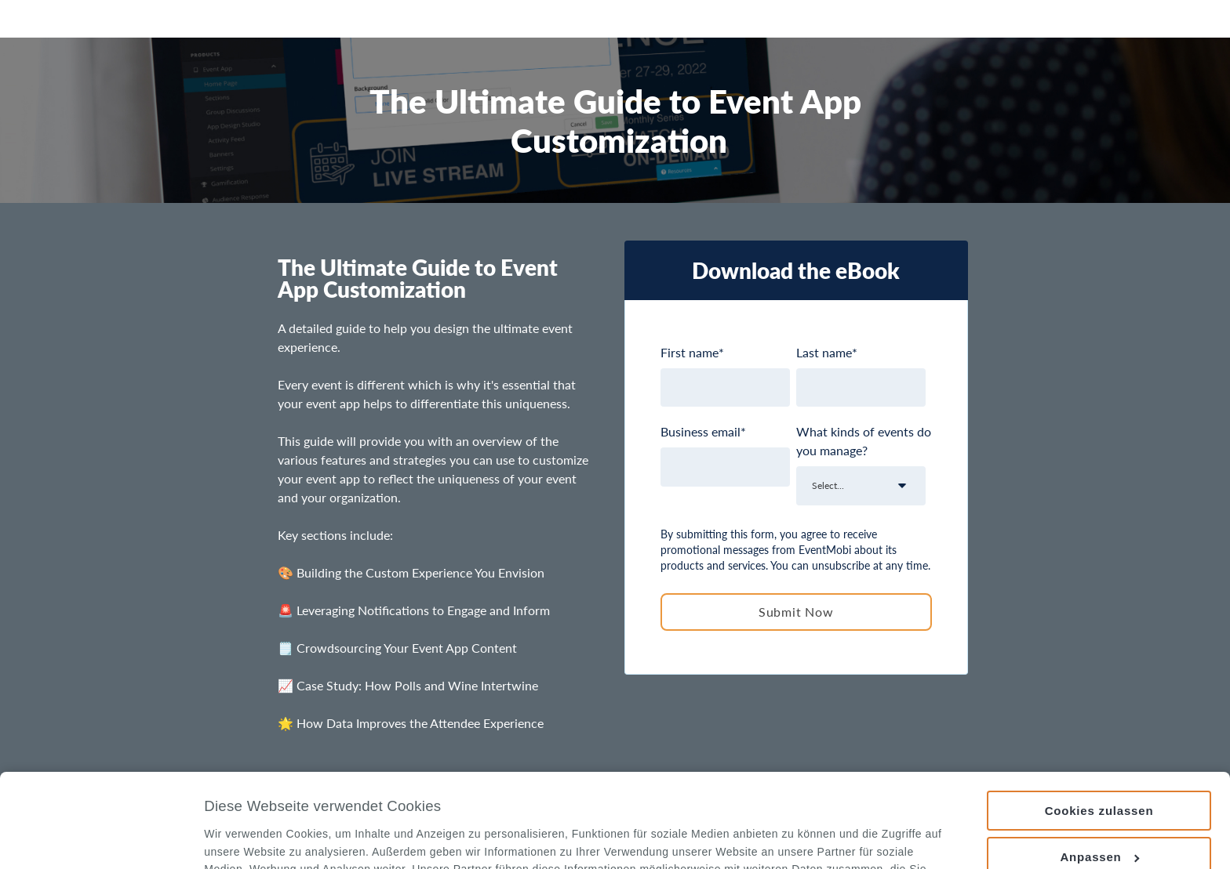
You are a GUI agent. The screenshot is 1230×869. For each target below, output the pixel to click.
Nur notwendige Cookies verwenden (1098, 821)
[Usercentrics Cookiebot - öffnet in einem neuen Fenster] (101, 838)
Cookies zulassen (1099, 723)
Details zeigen (241, 838)
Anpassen (1099, 769)
